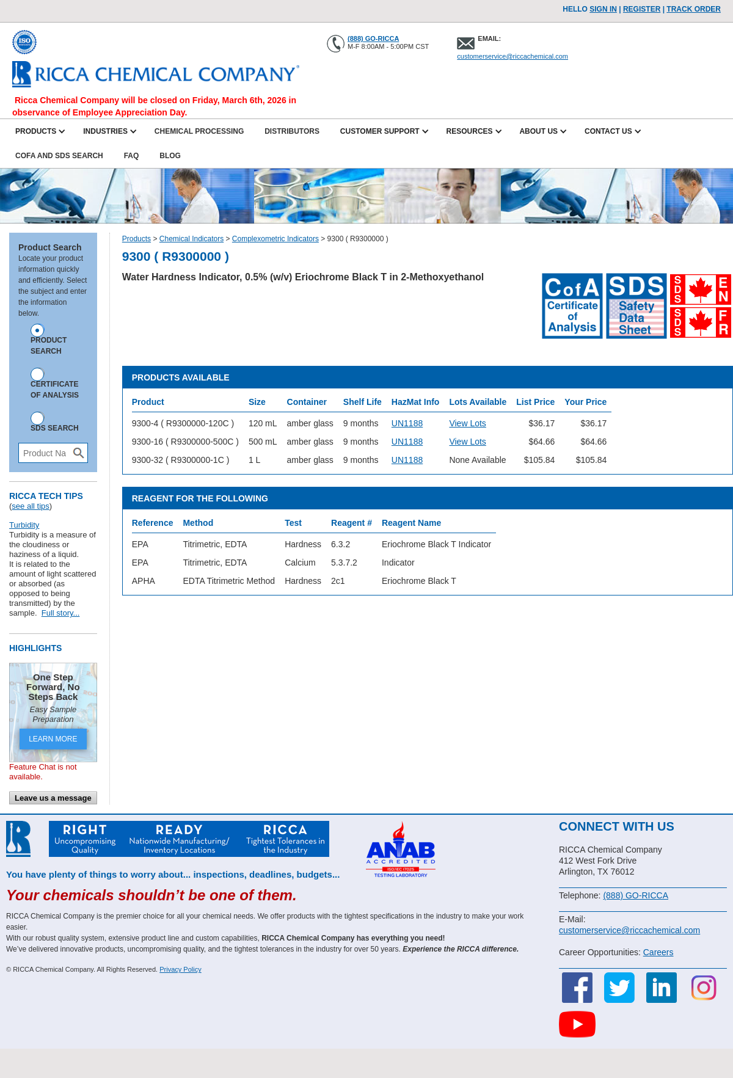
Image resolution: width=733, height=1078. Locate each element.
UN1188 (407, 423)
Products (136, 239)
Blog (170, 155)
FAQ (131, 155)
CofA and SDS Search (59, 155)
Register (641, 9)
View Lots (467, 423)
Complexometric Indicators (275, 239)
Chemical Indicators (191, 239)
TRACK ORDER (693, 9)
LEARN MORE (53, 739)
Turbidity (24, 525)
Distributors (291, 131)
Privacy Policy (180, 969)
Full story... (61, 612)
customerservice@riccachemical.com (512, 56)
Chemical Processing (199, 131)
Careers (658, 952)
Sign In (603, 9)
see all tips (30, 506)
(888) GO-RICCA (373, 38)
